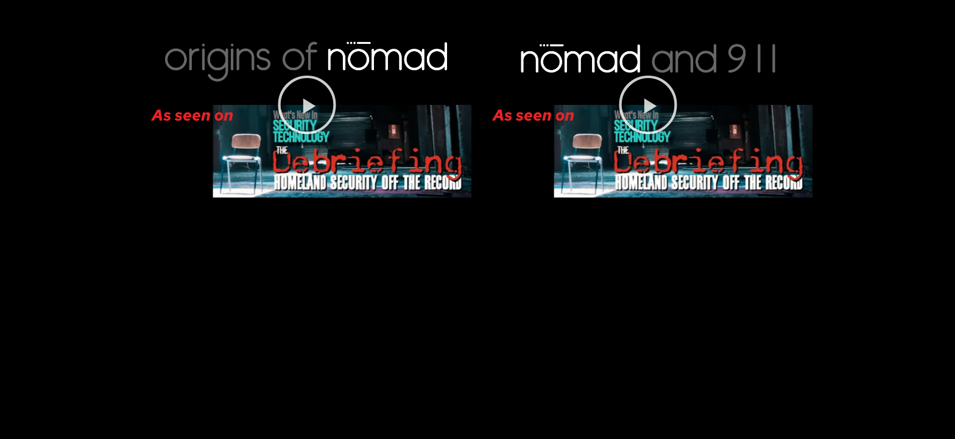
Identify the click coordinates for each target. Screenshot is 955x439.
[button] (307, 104)
